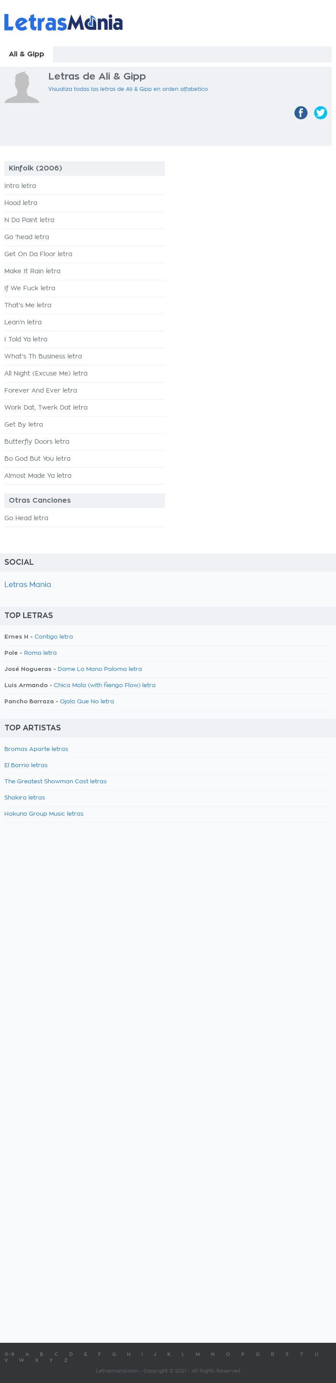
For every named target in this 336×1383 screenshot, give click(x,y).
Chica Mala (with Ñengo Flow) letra (105, 685)
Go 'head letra (26, 237)
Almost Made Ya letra (37, 476)
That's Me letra (27, 305)
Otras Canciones (40, 500)
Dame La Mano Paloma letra (100, 669)
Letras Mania (27, 584)
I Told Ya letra (25, 340)
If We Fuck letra (29, 288)
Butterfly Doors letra (36, 442)
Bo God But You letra (37, 459)
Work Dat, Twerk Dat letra (46, 408)
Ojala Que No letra (87, 702)
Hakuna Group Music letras (44, 814)
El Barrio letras (26, 765)
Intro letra (20, 186)
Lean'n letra (23, 323)
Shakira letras (24, 798)
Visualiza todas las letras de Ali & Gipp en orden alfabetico (128, 89)
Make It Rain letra (32, 271)
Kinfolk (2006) (35, 168)
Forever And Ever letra (40, 391)
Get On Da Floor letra (38, 254)
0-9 (9, 1354)
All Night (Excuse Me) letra (46, 374)
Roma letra (40, 653)
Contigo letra (54, 637)
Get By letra (23, 425)
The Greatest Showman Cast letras (55, 782)
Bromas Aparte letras (36, 749)
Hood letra (20, 203)
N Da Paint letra (29, 220)
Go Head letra (26, 518)
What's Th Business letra (43, 357)
